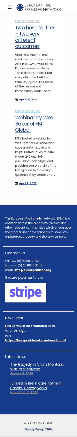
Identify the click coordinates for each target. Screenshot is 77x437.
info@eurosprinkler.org (32, 270)
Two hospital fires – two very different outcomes (35, 37)
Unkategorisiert (28, 21)
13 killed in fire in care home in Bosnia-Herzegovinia (36, 386)
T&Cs (48, 429)
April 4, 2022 (28, 183)
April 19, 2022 (28, 99)
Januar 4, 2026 (21, 373)
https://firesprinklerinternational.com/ (35, 340)
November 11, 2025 (24, 392)
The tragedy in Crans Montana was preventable (37, 367)
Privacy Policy (34, 429)
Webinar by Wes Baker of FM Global (34, 123)
